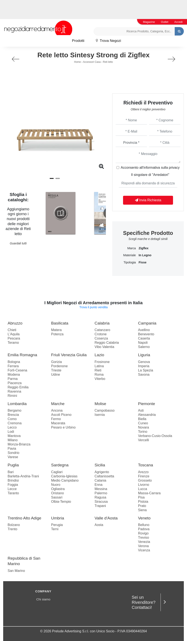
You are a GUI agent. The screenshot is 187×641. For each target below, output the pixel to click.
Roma (99, 374)
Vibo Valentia (104, 347)
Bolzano (14, 525)
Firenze (143, 476)
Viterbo (100, 379)
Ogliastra (58, 489)
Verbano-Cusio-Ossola (155, 436)
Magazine (149, 21)
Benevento (146, 334)
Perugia (57, 525)
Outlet (164, 21)
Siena (142, 510)
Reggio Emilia (18, 387)
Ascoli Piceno (61, 414)
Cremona (15, 423)
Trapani (100, 506)
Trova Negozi (108, 41)
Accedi (178, 21)
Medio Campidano (65, 480)
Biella (142, 419)
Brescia (13, 414)
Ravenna (14, 391)
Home (77, 61)
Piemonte (146, 403)
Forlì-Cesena (17, 370)
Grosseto (145, 480)
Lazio (99, 355)
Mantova (14, 436)
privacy (174, 167)
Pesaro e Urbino (63, 427)
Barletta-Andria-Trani (23, 476)
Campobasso (105, 410)
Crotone (101, 334)
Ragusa (100, 497)
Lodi (11, 431)
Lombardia (17, 403)
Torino (142, 431)
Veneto (144, 518)
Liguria (144, 355)
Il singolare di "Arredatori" (150, 175)
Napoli (143, 342)
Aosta (99, 525)
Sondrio (13, 453)
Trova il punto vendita (93, 307)
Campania (147, 323)
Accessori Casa (92, 61)
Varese (13, 457)
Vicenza (144, 550)
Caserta (144, 338)
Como (12, 419)
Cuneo (143, 423)
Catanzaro (102, 330)
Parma (13, 379)
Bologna (14, 362)
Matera (56, 330)
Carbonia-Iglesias (64, 476)
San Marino (16, 571)
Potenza (57, 334)
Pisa (141, 497)
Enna (99, 484)
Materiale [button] (129, 255)
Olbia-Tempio (61, 501)
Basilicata (59, 323)
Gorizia (56, 362)
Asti (141, 410)
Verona (143, 546)
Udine (55, 374)
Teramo (13, 342)
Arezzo (143, 472)
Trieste (56, 370)
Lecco (12, 427)
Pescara (14, 338)
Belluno (143, 525)
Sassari (56, 497)
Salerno (144, 347)
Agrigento (102, 472)
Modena (14, 374)
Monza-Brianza (19, 444)
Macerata (58, 423)
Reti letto (108, 61)
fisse (142, 262)
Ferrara (13, 366)
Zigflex (143, 248)
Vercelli (143, 440)
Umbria (57, 518)
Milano (13, 440)
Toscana (145, 465)
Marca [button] (131, 248)
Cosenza (101, 338)
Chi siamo (43, 599)
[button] (52, 178)
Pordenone (59, 366)
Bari (11, 472)
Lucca (142, 489)
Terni (54, 529)
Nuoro (55, 484)
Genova (144, 362)
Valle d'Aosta (106, 518)
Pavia (12, 448)
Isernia (100, 414)
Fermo (56, 419)
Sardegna (59, 465)
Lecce (12, 489)
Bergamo (14, 410)
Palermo (101, 493)
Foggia (13, 484)
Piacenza (15, 383)
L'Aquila (13, 334)
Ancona (56, 410)
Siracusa (101, 501)
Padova (144, 529)
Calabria (102, 323)
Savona (144, 374)
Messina (101, 489)
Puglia (13, 465)
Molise (100, 403)
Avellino (144, 330)
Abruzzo (15, 323)
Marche (57, 403)
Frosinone (102, 362)
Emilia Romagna (22, 355)
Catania (100, 480)
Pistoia (143, 501)
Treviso (143, 537)
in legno (145, 255)
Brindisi (13, 480)
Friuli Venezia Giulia (69, 355)
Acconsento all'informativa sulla (150, 167)
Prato (142, 506)
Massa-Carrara (149, 493)
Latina (99, 366)
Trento (12, 529)
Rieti (98, 370)
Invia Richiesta (148, 200)
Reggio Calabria (107, 342)
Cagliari (56, 472)
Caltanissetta (104, 476)
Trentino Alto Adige (24, 518)
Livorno (143, 484)
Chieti (12, 330)
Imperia (143, 366)
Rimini (12, 395)
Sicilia (100, 465)
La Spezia (145, 370)
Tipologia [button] (129, 262)
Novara (143, 427)
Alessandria (147, 414)
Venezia (144, 542)
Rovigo (143, 533)
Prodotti (78, 41)
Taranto (13, 493)
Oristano (57, 493)
